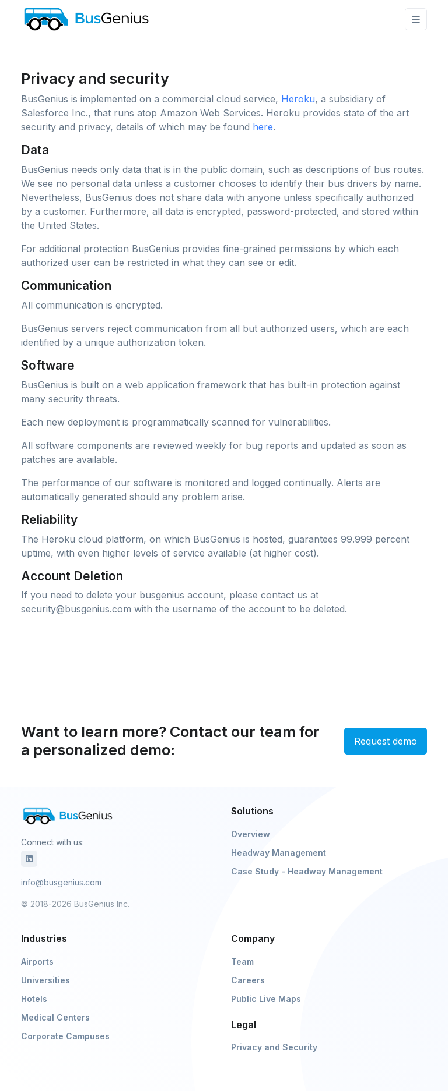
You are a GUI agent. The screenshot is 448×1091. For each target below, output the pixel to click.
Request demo (385, 741)
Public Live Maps (266, 999)
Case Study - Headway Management (307, 871)
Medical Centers (55, 1017)
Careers (248, 980)
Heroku (298, 99)
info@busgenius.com (61, 882)
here (263, 127)
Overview (250, 834)
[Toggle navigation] (416, 19)
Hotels (34, 999)
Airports (37, 961)
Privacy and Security (274, 1047)
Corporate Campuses (65, 1036)
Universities (45, 980)
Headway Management (278, 853)
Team (242, 961)
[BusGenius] (86, 19)
